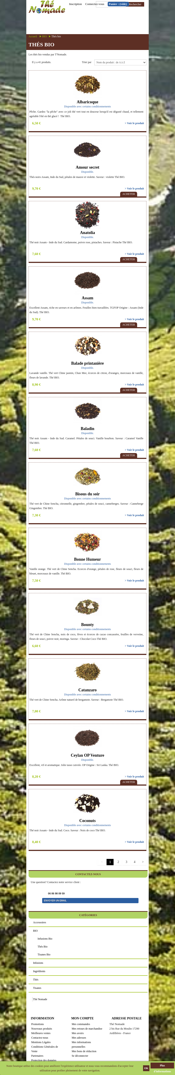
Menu (101, 24)
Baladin (87, 428)
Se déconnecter (80, 1055)
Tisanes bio (44, 954)
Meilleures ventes (41, 1033)
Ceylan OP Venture (87, 755)
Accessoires (39, 922)
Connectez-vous (94, 4)
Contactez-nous (39, 1037)
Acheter (128, 194)
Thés (35, 979)
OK (146, 1068)
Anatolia (87, 232)
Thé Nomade (40, 999)
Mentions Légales (41, 1042)
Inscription (75, 4)
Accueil (33, 36)
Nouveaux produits (41, 1028)
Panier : (118, 4)
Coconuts (87, 820)
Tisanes (37, 988)
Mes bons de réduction (84, 1051)
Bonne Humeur (87, 559)
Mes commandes (81, 1024)
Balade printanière (87, 363)
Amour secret (87, 167)
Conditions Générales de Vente (44, 1049)
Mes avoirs (78, 1033)
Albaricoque (87, 102)
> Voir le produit (134, 123)
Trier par (86, 62)
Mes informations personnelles (81, 1044)
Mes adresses (79, 1037)
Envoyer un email (55, 900)
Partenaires (37, 1055)
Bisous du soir (87, 494)
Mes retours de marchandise (87, 1028)
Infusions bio (45, 938)
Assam (87, 298)
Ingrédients (39, 971)
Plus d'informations (162, 1066)
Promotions (37, 1024)
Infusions (38, 962)
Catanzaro (87, 690)
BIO (44, 36)
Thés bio (43, 946)
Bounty (87, 624)
